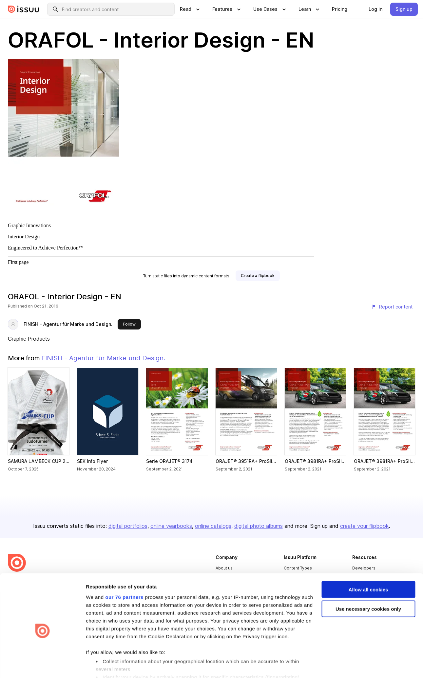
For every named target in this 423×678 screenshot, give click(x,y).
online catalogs (213, 526)
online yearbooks (171, 526)
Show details (101, 665)
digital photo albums (258, 526)
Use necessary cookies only (368, 579)
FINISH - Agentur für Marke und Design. (68, 324)
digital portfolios (127, 526)
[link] (340, 9)
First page (18, 262)
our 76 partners (124, 567)
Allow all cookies (368, 559)
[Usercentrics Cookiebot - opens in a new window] (42, 665)
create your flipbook (364, 526)
